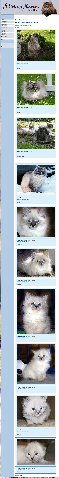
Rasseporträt (4, 21)
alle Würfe (4, 30)
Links (2, 39)
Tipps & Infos (4, 36)
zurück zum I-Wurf (19, 475)
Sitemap (3, 46)
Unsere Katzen (4, 22)
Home (2, 19)
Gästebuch (3, 45)
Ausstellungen (4, 34)
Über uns (3, 37)
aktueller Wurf (5, 27)
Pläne (3, 28)
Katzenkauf (3, 33)
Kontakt (2, 43)
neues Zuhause (5, 31)
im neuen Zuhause (19, 27)
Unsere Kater (4, 24)
